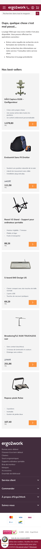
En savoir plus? (22, 547)
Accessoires (6, 470)
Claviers (5, 455)
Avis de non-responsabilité (20, 538)
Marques (5, 467)
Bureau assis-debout (10, 449)
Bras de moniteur (8, 464)
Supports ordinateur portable (13, 461)
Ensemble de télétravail (11, 473)
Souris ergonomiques (10, 458)
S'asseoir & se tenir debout (12, 452)
